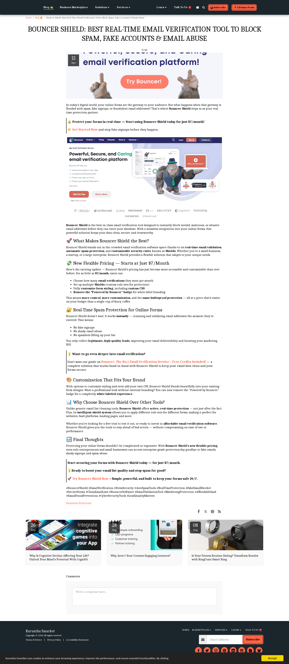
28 (114, 527)
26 (33, 527)
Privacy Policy (54, 639)
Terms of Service (34, 639)
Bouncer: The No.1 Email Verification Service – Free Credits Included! (153, 362)
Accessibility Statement (77, 639)
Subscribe (253, 639)
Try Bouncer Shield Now (90, 478)
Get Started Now (85, 129)
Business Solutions (78, 503)
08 (195, 527)
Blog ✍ (39, 17)
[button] (85, 7)
